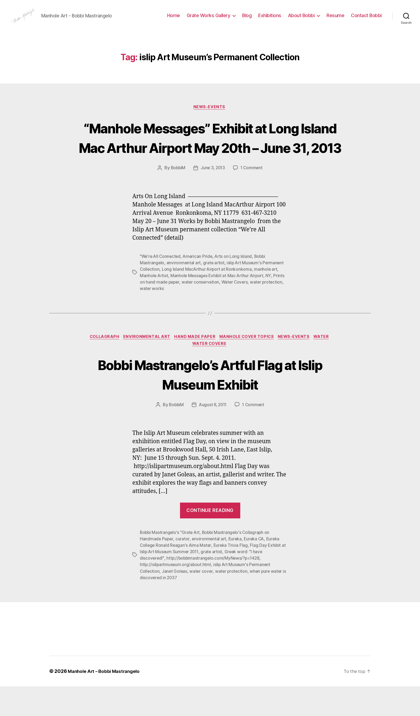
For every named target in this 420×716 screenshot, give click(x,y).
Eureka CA (256, 568)
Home (173, 19)
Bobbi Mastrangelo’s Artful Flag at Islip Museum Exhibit (210, 403)
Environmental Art (144, 365)
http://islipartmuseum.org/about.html (176, 594)
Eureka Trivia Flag (232, 575)
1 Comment (252, 196)
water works (175, 316)
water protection (233, 601)
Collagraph (100, 365)
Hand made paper (194, 365)
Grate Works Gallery (208, 19)
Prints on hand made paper (166, 310)
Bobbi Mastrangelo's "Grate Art (171, 562)
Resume (335, 19)
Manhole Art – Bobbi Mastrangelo (106, 701)
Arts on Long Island (236, 284)
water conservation (213, 310)
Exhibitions (269, 19)
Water (327, 365)
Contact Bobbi (366, 19)
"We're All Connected (161, 284)
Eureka (236, 568)
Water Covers (248, 310)
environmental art (184, 291)
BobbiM (177, 196)
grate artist (215, 291)
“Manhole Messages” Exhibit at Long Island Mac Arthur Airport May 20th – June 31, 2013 (210, 155)
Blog (247, 19)
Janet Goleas (175, 601)
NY (271, 304)
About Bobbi (301, 19)
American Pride (200, 284)
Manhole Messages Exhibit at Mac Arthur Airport (219, 304)
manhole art (267, 297)
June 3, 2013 (213, 196)
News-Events (210, 115)
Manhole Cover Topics (248, 365)
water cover (202, 601)
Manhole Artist (154, 304)
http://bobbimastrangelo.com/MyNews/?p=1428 (214, 588)
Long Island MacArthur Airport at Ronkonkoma (207, 297)
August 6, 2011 (212, 434)
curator (183, 568)
